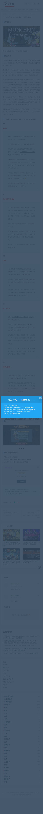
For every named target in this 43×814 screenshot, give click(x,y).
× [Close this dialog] (40, 398)
